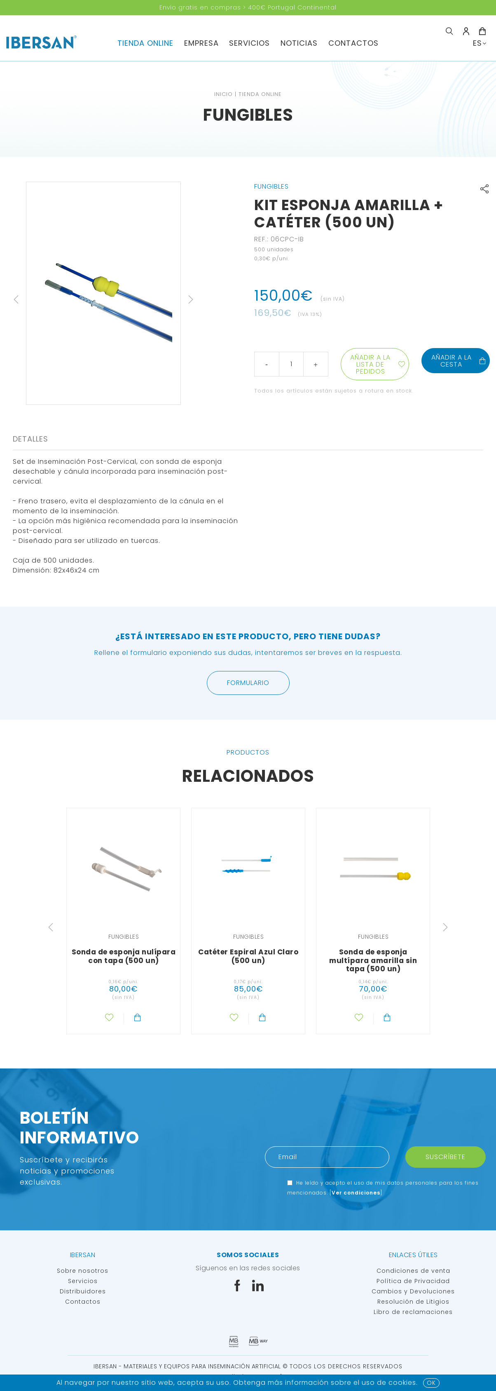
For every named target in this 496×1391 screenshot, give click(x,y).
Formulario (248, 682)
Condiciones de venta (413, 1271)
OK (431, 1383)
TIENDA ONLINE (145, 43)
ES (477, 43)
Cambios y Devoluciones (413, 1291)
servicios (249, 43)
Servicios (83, 1281)
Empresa (201, 43)
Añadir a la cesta (459, 361)
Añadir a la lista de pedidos (370, 364)
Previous (16, 299)
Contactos (353, 43)
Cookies (402, 1382)
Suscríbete (446, 1157)
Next (191, 299)
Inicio (223, 94)
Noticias (299, 43)
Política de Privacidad (413, 1281)
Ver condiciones (356, 1192)
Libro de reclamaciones (413, 1312)
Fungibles (248, 114)
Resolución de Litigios (413, 1301)
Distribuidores (83, 1291)
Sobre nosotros (82, 1271)
